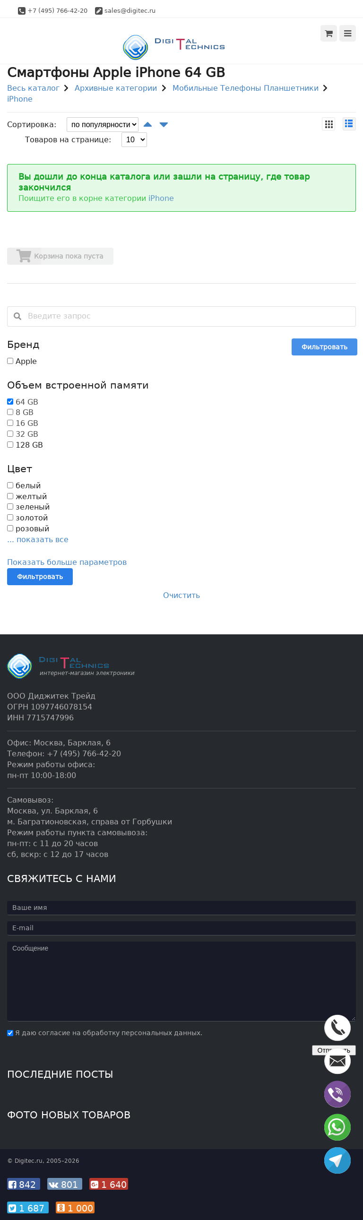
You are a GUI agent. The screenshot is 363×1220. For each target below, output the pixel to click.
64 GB (27, 402)
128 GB (25, 445)
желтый (27, 496)
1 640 (109, 1184)
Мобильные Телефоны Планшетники (246, 88)
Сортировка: (31, 124)
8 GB (25, 412)
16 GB (27, 423)
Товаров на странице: (68, 139)
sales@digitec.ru (130, 10)
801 (65, 1184)
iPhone (20, 99)
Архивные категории (116, 88)
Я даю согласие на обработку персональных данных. (104, 1033)
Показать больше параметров (67, 562)
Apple (22, 361)
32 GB (27, 434)
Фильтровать (324, 347)
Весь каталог (33, 88)
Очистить (181, 595)
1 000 (75, 1208)
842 (24, 1184)
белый (24, 485)
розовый (28, 528)
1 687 (28, 1208)
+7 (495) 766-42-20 (57, 10)
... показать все (38, 539)
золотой (27, 517)
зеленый (28, 506)
